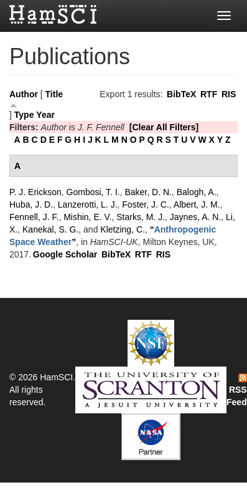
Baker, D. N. (147, 192)
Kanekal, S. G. (50, 229)
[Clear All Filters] (164, 127)
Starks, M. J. (140, 217)
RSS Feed (236, 390)
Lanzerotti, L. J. (88, 204)
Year (45, 115)
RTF (208, 94)
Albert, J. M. (197, 204)
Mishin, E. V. (87, 217)
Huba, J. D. (31, 204)
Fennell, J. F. (33, 217)
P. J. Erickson (35, 192)
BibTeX (181, 94)
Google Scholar (65, 254)
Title (54, 94)
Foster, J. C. (145, 204)
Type (24, 115)
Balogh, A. (197, 192)
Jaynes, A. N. (195, 217)
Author (23, 94)
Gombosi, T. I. (93, 192)
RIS (228, 94)
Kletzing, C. (122, 229)
